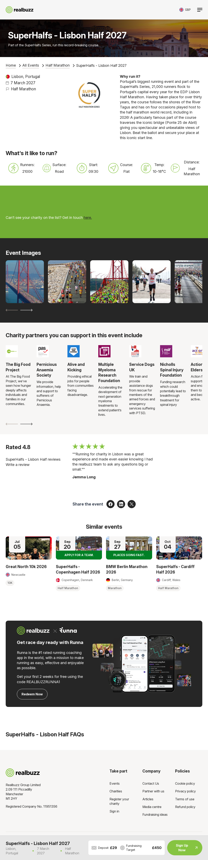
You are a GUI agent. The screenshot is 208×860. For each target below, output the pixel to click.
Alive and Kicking (76, 367)
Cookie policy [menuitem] (185, 783)
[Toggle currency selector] (185, 9)
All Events (30, 65)
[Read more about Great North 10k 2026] (29, 547)
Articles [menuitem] (147, 799)
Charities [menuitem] (115, 791)
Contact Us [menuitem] (150, 783)
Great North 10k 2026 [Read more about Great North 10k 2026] (26, 566)
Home (11, 65)
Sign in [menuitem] (114, 811)
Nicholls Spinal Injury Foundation (171, 370)
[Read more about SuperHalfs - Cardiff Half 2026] (179, 547)
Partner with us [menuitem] (153, 791)
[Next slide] (26, 310)
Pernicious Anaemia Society (47, 370)
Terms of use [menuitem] (184, 799)
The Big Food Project (18, 367)
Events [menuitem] (114, 783)
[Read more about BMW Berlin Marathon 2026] (129, 547)
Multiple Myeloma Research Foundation (109, 372)
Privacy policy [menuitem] (185, 791)
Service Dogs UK (141, 367)
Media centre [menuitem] (151, 807)
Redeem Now (32, 694)
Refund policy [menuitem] (185, 807)
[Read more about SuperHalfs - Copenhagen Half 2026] (79, 547)
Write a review (17, 464)
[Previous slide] (12, 310)
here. (88, 217)
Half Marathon (58, 65)
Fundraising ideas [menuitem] (155, 814)
